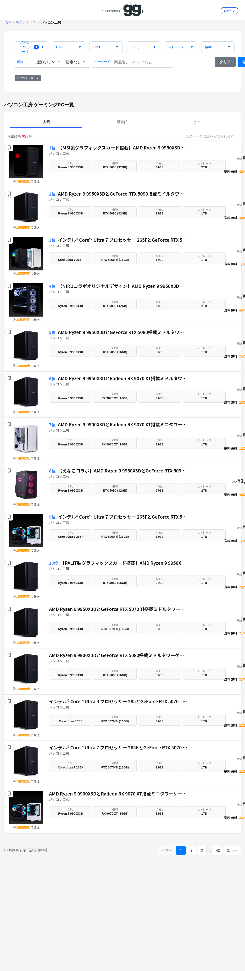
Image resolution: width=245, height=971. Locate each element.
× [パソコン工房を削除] (37, 78)
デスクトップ (26, 22)
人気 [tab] (46, 122)
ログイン (229, 10)
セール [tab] (198, 122)
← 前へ (166, 850)
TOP (7, 22)
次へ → (232, 850)
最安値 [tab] (122, 122)
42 (218, 850)
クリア (225, 62)
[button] (9, 147)
